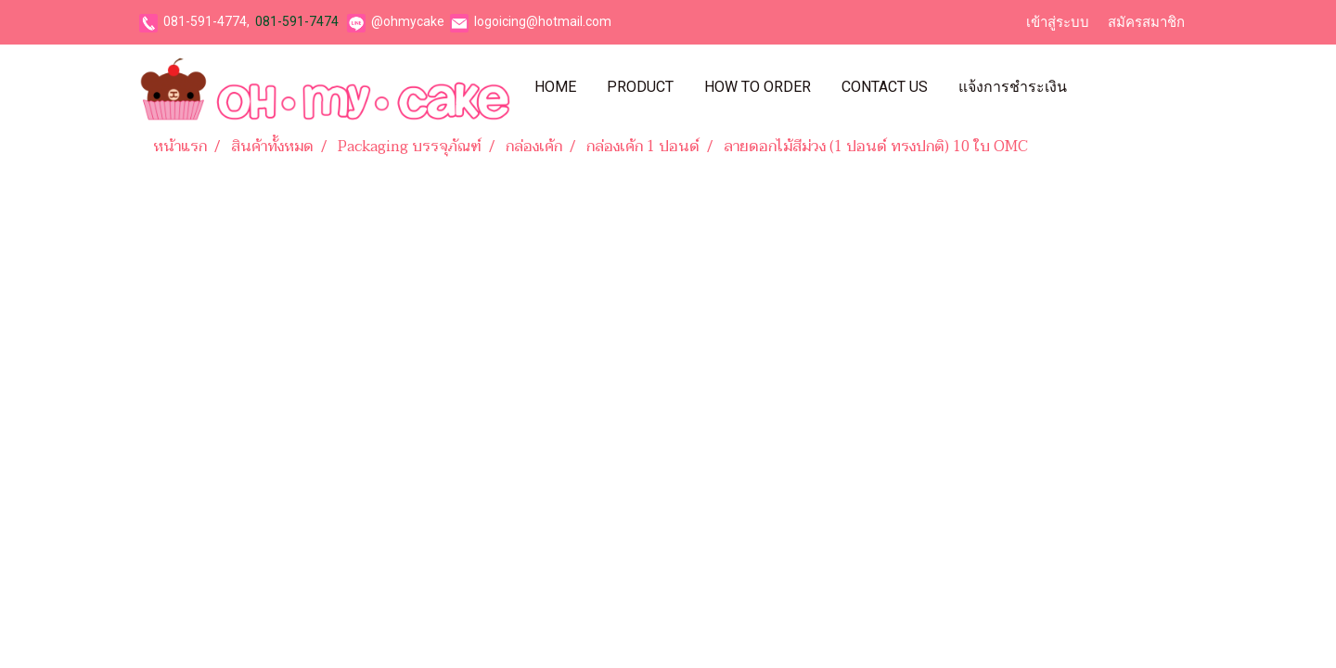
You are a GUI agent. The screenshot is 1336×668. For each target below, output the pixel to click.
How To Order (757, 87)
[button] (1098, 87)
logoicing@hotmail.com (542, 21)
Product (640, 87)
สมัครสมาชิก (1146, 22)
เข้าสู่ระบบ (1057, 22)
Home (555, 87)
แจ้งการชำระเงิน (1012, 87)
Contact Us (884, 87)
